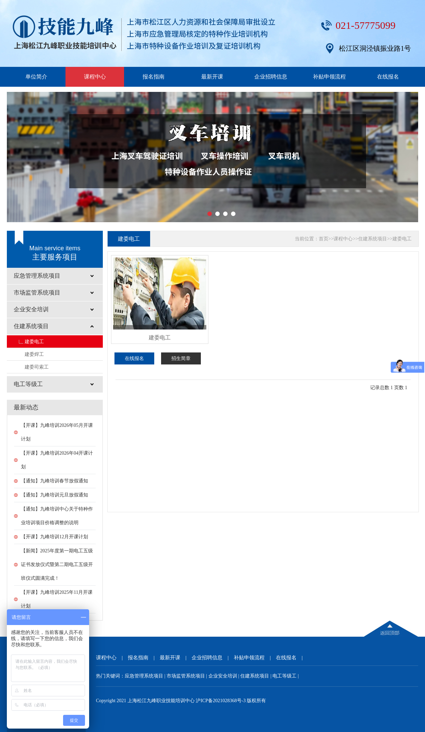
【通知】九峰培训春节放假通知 (54, 480)
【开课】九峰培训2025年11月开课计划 (57, 599)
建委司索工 (37, 367)
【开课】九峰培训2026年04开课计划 (57, 460)
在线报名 (388, 77)
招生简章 (181, 358)
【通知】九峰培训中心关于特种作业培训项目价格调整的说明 (57, 515)
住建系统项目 (372, 238)
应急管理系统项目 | (146, 676)
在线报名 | (292, 657)
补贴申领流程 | (255, 657)
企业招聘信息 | (213, 657)
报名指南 (154, 77)
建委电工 (34, 341)
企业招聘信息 (270, 77)
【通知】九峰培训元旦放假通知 (54, 494)
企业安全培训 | (224, 676)
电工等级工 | (285, 676)
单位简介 (36, 77)
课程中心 (95, 77)
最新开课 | (176, 657)
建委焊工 (34, 354)
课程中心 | (112, 657)
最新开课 (212, 77)
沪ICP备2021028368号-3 (220, 700)
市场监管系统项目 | (187, 676)
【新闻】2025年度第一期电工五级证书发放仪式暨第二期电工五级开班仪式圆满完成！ (57, 564)
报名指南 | (144, 657)
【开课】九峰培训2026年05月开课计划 (57, 432)
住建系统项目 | (256, 676)
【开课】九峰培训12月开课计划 (54, 536)
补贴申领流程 (329, 77)
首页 (323, 238)
